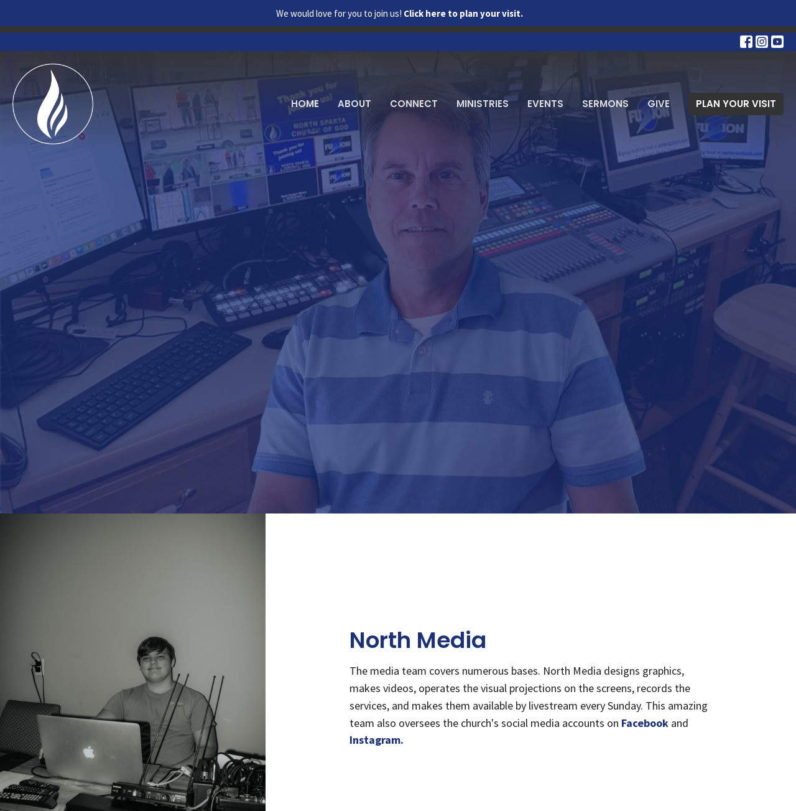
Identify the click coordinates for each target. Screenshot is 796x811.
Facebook (645, 723)
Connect (414, 103)
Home (305, 103)
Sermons (605, 103)
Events (545, 103)
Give (658, 103)
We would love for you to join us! (399, 13)
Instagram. (376, 740)
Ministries (482, 103)
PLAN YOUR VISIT (736, 103)
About (354, 103)
